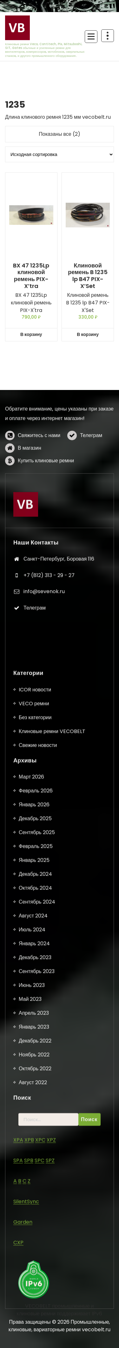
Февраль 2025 (36, 1267)
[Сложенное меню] (91, 36)
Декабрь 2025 (35, 1239)
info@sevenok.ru (44, 678)
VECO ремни (34, 1125)
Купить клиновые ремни (46, 498)
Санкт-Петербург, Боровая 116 (58, 645)
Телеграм (91, 473)
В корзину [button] (31, 334)
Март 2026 (31, 1198)
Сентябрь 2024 (37, 1323)
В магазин (29, 485)
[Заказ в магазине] (59, 154)
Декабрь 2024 (35, 1295)
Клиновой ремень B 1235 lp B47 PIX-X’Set (88, 275)
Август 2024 (33, 1337)
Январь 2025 (34, 1281)
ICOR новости (35, 1111)
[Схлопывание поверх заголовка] (107, 35)
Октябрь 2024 (35, 1309)
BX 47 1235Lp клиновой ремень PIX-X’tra (31, 275)
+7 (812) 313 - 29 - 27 (49, 661)
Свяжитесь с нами (39, 473)
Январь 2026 (34, 1226)
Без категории (35, 1138)
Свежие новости (38, 1166)
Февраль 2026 (36, 1212)
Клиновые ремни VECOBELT (52, 1152)
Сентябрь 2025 (37, 1253)
